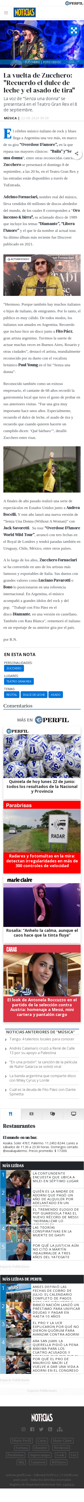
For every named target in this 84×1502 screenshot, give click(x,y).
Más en (43, 720)
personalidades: (18, 663)
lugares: (11, 676)
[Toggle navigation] (7, 12)
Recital (11, 695)
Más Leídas (13, 1165)
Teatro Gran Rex (18, 681)
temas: (9, 689)
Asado (55, 695)
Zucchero (14, 668)
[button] (76, 153)
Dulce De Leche (34, 695)
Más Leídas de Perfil (22, 1279)
